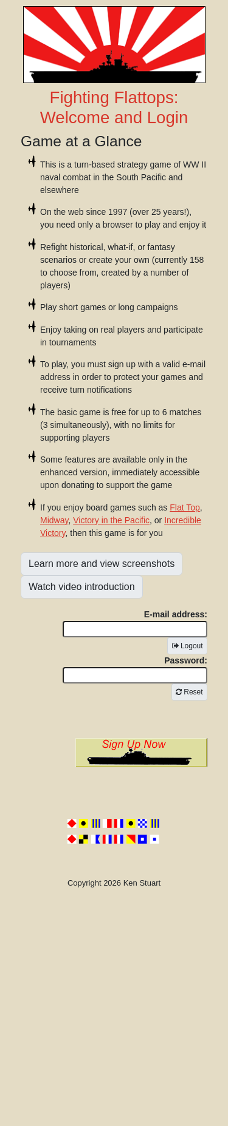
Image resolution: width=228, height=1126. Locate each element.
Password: (135, 669)
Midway (54, 520)
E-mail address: (135, 623)
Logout (187, 646)
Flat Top (185, 507)
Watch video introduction (82, 587)
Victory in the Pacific (111, 520)
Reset (189, 692)
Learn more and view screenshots (101, 563)
